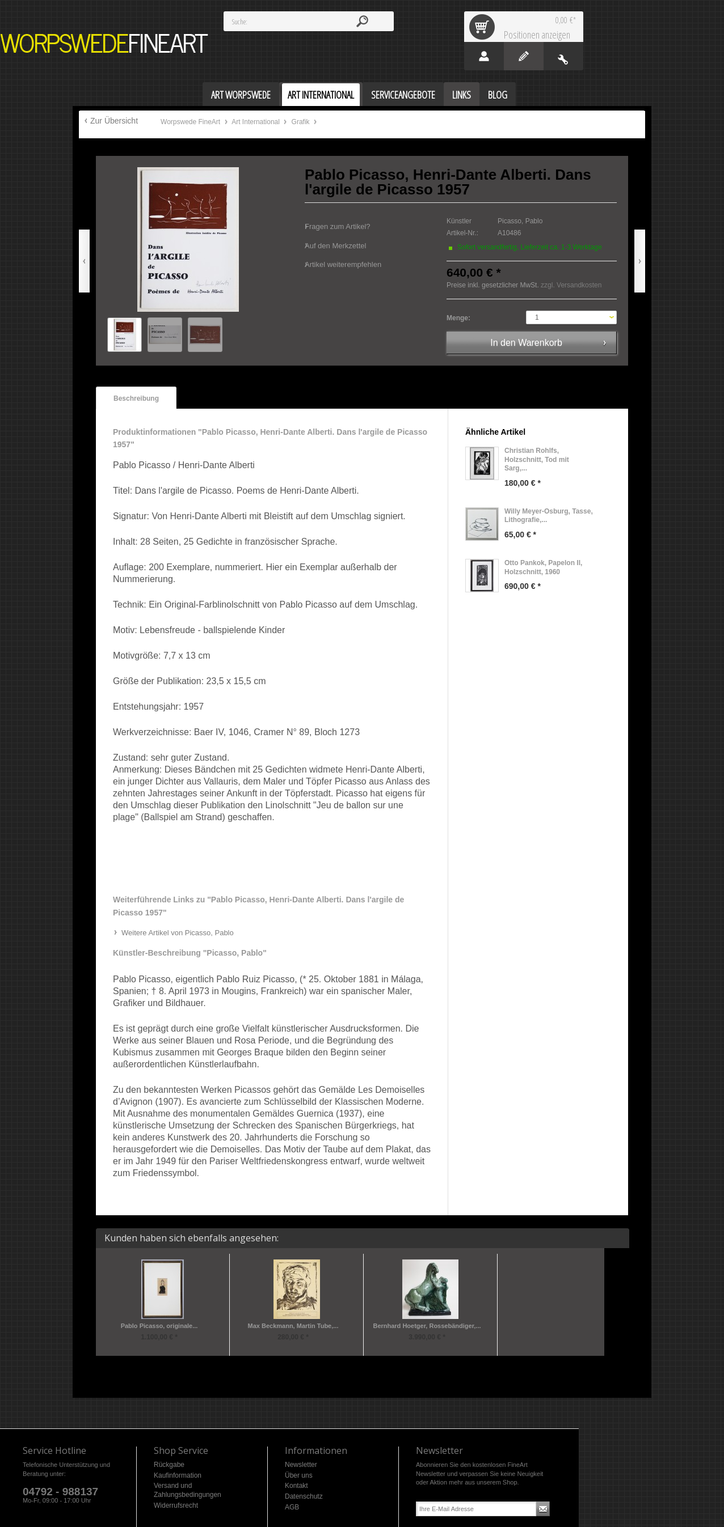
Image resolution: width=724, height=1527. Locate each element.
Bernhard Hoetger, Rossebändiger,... (427, 1325)
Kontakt (296, 1486)
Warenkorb (484, 26)
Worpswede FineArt (104, 43)
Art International (256, 122)
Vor (639, 261)
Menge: (458, 318)
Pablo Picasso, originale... (159, 1325)
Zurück (84, 261)
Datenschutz (304, 1496)
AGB (292, 1507)
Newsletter (301, 1465)
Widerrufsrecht (176, 1505)
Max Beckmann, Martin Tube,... (293, 1325)
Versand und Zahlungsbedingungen (187, 1490)
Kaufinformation (177, 1475)
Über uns (299, 1475)
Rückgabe (169, 1465)
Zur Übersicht (114, 120)
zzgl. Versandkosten (571, 285)
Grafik (302, 122)
